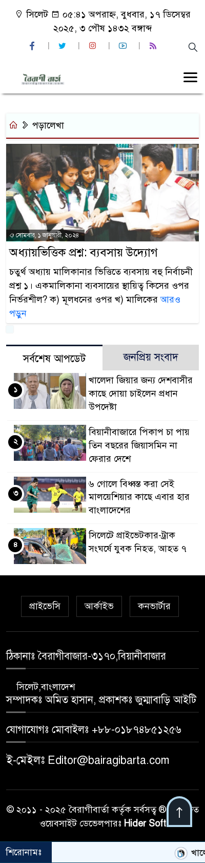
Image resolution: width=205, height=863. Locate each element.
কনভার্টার (154, 606)
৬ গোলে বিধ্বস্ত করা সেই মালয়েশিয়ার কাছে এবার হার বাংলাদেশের (139, 497)
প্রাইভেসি (44, 606)
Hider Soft (145, 823)
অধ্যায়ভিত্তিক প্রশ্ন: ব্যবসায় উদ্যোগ (83, 252)
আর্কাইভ (99, 606)
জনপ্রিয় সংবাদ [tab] (151, 357)
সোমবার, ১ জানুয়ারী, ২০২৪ (44, 235)
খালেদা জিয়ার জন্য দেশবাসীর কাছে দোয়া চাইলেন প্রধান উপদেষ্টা (141, 393)
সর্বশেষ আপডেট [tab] (54, 358)
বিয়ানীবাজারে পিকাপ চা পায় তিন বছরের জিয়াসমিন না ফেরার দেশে (139, 445)
